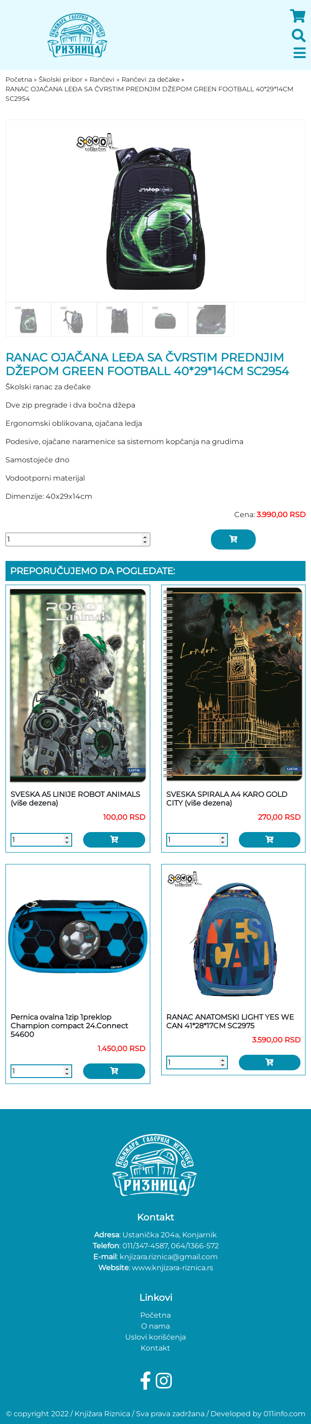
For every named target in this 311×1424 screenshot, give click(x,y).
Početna (155, 1315)
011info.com (285, 1413)
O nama (155, 1326)
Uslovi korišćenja (155, 1337)
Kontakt (155, 1348)
